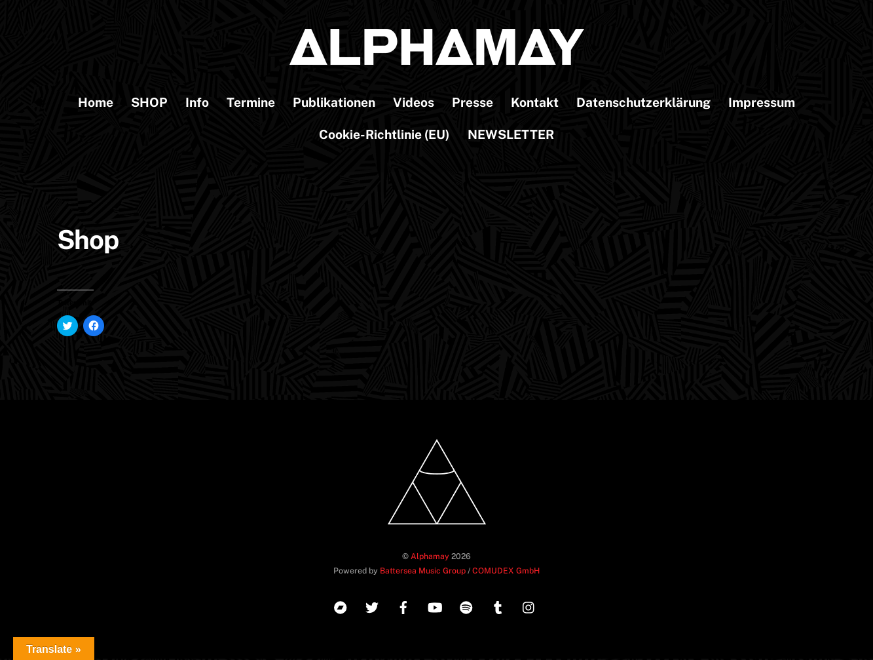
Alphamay (430, 557)
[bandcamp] (340, 607)
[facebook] (403, 607)
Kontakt (535, 103)
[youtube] (435, 607)
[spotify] (466, 607)
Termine (251, 103)
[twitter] (372, 607)
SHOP (149, 103)
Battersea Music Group (423, 571)
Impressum (761, 103)
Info (197, 103)
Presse (472, 103)
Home (95, 103)
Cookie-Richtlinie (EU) (384, 135)
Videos (413, 103)
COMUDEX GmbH (506, 571)
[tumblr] (498, 607)
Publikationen (334, 103)
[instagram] (529, 607)
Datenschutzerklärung (643, 103)
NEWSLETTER (511, 135)
